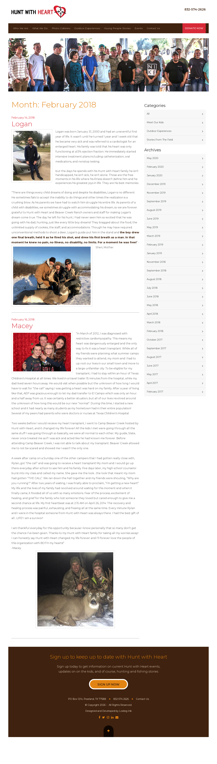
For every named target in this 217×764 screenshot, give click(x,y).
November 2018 (156, 261)
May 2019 (152, 227)
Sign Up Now (108, 684)
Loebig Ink (125, 710)
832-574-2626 (195, 9)
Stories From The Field (160, 139)
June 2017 (153, 365)
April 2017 (152, 383)
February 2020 (155, 166)
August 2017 (154, 357)
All (148, 113)
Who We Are (20, 28)
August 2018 (154, 279)
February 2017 (155, 391)
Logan (21, 124)
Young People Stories (117, 28)
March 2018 (153, 322)
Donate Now (194, 28)
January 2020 (154, 175)
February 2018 (155, 331)
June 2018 (153, 296)
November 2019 (156, 192)
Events (139, 28)
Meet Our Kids (155, 122)
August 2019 (154, 210)
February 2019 (155, 244)
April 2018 (152, 313)
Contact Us (153, 28)
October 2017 (155, 339)
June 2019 (153, 218)
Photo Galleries (61, 28)
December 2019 (156, 184)
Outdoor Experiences (87, 28)
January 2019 (154, 253)
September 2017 (156, 348)
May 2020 (152, 158)
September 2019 (156, 201)
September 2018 (156, 270)
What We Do (40, 28)
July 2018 (152, 287)
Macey (22, 326)
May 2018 (152, 305)
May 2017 (152, 374)
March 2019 (153, 235)
